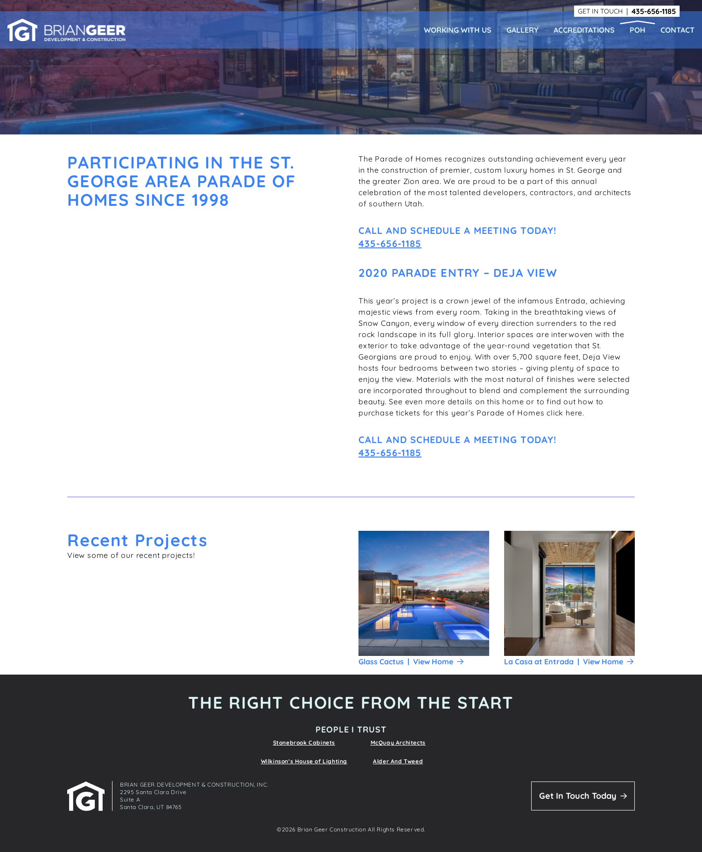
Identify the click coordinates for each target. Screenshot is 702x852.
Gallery (522, 30)
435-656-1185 (654, 11)
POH (638, 30)
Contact (677, 30)
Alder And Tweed (398, 761)
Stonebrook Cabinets (304, 742)
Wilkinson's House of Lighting (304, 761)
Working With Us (457, 30)
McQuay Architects (398, 742)
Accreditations (584, 30)
